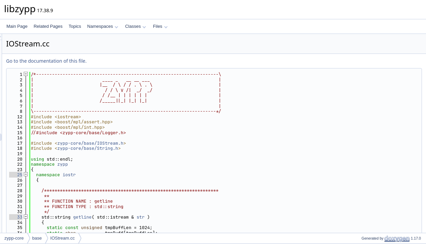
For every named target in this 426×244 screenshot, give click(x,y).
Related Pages (48, 26)
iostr (154, 175)
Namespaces (102, 26)
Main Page (16, 26)
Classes (135, 26)
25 (100, 175)
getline (167, 217)
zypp (147, 164)
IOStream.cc (62, 238)
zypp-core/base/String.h (172, 148)
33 (100, 217)
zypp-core (14, 238)
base (37, 238)
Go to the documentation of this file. (131, 61)
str (225, 217)
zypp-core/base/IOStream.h (175, 143)
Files (160, 26)
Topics (74, 26)
